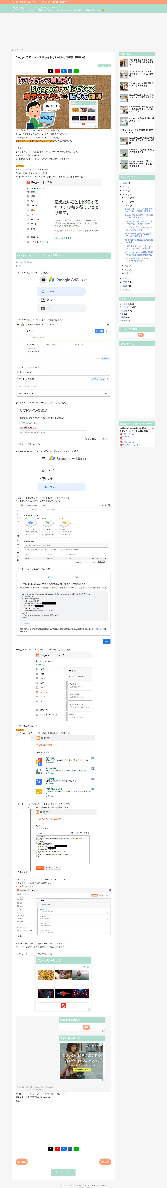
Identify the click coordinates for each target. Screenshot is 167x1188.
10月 (127, 205)
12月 (127, 198)
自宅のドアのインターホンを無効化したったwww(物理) (141, 73)
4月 (127, 270)
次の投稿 (22, 1162)
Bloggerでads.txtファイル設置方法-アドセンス (139, 216)
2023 (125, 183)
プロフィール (128, 434)
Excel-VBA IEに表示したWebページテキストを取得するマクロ (141, 163)
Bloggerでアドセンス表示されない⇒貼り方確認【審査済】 (138, 210)
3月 (127, 273)
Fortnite (123, 321)
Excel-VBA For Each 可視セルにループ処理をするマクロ (141, 97)
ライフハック (44, 2)
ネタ (34, 2)
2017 (125, 282)
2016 (125, 286)
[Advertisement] (83, 31)
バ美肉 (55, 2)
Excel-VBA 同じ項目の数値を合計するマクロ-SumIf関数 (141, 140)
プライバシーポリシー (132, 445)
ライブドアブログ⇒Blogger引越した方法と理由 (138, 228)
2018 (125, 278)
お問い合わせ (128, 442)
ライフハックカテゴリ (63, 1172)
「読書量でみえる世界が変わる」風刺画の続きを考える (141, 62)
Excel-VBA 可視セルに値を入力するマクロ (141, 151)
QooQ (87, 1187)
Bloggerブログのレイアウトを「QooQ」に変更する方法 (138, 222)
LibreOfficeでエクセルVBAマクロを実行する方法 (139, 259)
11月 (127, 202)
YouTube (126, 437)
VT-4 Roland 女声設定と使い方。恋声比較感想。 (141, 84)
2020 (125, 190)
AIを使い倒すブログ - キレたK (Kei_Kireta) (34, 7)
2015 (125, 290)
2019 (125, 194)
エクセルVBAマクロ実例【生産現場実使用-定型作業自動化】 (139, 253)
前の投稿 (105, 1162)
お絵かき (64, 2)
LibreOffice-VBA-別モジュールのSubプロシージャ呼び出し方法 (141, 109)
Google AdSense (24, 262)
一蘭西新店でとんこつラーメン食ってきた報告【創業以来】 (139, 247)
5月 (127, 266)
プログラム (25, 2)
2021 (125, 187)
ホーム (15, 2)
